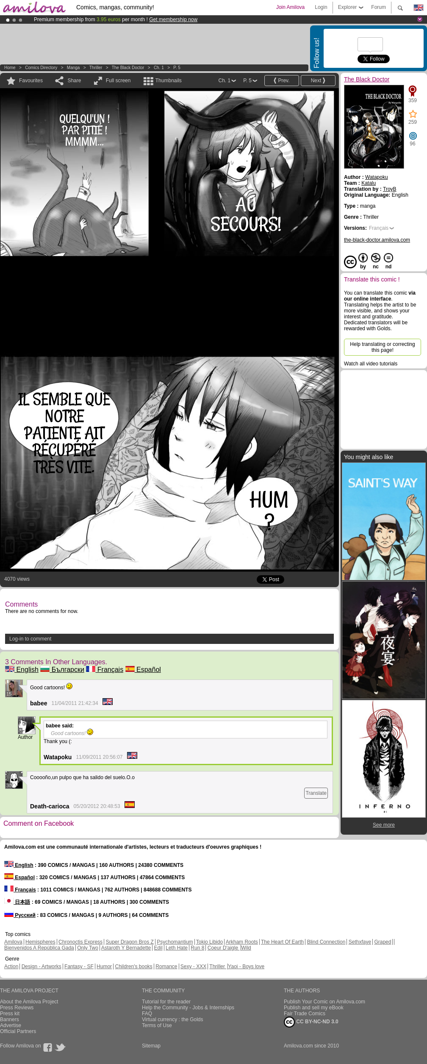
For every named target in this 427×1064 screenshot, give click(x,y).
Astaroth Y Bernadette (126, 948)
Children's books (133, 966)
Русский (20, 915)
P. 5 (176, 67)
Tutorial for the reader (166, 1002)
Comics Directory (41, 67)
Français (104, 669)
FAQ (147, 1014)
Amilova (13, 942)
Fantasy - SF (79, 966)
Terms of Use (157, 1025)
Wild (246, 948)
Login (321, 7)
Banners (9, 1019)
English (22, 669)
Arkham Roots (242, 942)
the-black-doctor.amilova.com (377, 240)
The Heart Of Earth (282, 942)
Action (11, 966)
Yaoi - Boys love (246, 966)
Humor (104, 966)
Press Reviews (16, 1008)
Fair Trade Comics (304, 1014)
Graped (382, 942)
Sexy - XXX (193, 966)
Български (62, 669)
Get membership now (173, 19)
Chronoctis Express (80, 942)
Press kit (9, 1014)
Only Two (87, 948)
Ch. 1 (159, 67)
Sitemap (151, 1046)
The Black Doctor (128, 67)
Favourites (31, 81)
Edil (158, 948)
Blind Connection (326, 942)
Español (143, 669)
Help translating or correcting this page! (382, 347)
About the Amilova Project (29, 1002)
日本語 (17, 902)
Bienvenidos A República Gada (39, 948)
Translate (316, 793)
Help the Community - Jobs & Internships (188, 1008)
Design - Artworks (41, 966)
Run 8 (197, 948)
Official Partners (18, 1031)
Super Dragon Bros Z (129, 942)
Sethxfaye (360, 942)
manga (73, 67)
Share (74, 81)
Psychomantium (175, 942)
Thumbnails (168, 81)
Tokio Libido (209, 942)
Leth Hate (177, 948)
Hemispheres (40, 942)
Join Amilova (290, 7)
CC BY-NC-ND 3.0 (311, 1022)
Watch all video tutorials (370, 364)
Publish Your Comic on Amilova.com (324, 1002)
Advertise (10, 1025)
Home (10, 67)
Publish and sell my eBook (314, 1008)
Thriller (96, 67)
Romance (166, 966)
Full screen (118, 81)
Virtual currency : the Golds (172, 1019)
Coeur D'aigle (224, 948)
